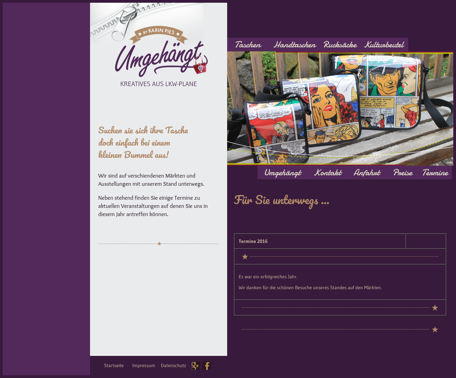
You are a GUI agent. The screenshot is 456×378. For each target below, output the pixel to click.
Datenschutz (173, 365)
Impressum (143, 365)
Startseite (114, 365)
